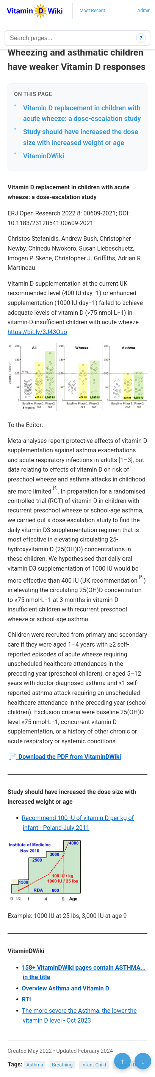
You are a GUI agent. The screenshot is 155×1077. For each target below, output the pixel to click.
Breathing (62, 1065)
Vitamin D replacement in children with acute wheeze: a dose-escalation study (82, 113)
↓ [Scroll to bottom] (143, 1061)
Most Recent (92, 10)
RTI (26, 999)
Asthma (35, 1065)
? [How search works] (141, 38)
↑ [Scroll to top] (122, 1061)
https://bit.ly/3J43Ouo (37, 332)
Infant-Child (93, 1065)
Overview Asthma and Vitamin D (65, 988)
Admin (143, 10)
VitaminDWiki (43, 156)
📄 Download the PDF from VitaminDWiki (65, 756)
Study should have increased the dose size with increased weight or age (80, 137)
